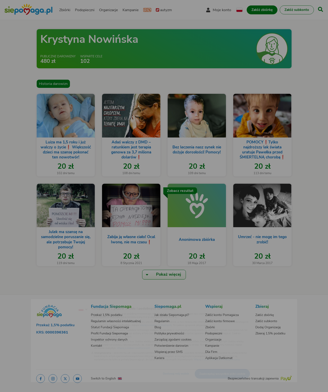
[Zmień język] (64, 302)
